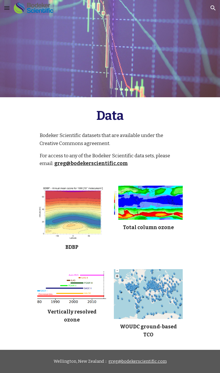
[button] (7, 8)
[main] (110, 116)
